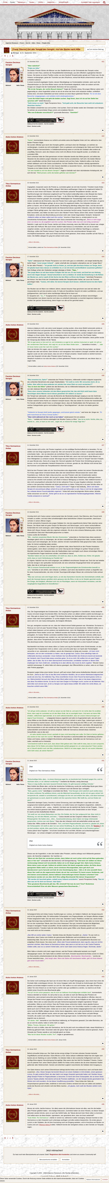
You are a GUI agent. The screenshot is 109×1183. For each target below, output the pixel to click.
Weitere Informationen (93, 1179)
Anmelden (66, 1159)
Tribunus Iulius (44, 1125)
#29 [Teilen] (103, 607)
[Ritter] (21, 71)
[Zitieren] (102, 130)
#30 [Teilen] (103, 707)
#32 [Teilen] (103, 910)
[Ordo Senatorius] (21, 80)
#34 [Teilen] (103, 1049)
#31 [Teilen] (103, 761)
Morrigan (16, 53)
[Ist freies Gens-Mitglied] (21, 77)
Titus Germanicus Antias (51, 247)
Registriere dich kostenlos (60, 1154)
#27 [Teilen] (103, 445)
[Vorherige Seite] (5, 56)
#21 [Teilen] (103, 61)
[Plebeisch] (21, 74)
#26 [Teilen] (103, 375)
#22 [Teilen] (103, 136)
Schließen (105, 1179)
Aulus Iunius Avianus (50, 366)
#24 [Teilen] (103, 256)
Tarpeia (96, 826)
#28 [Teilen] (103, 512)
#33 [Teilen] (103, 977)
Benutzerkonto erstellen (48, 1159)
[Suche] (104, 2)
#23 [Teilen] (103, 183)
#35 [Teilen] (103, 1104)
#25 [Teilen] (103, 324)
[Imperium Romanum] (54, 23)
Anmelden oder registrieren (90, 2)
